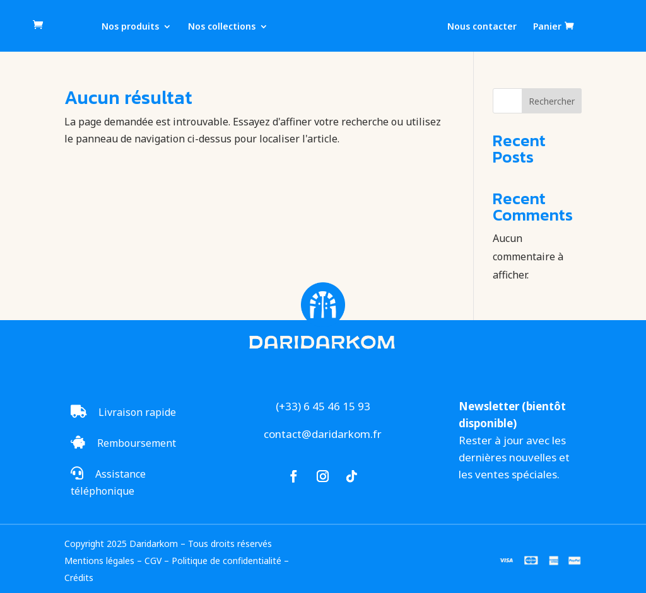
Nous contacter (482, 27)
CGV (153, 561)
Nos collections (221, 27)
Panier (547, 26)
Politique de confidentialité (226, 561)
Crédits (78, 578)
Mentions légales (99, 561)
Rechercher (552, 101)
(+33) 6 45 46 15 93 (323, 406)
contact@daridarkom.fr (323, 434)
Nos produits (130, 27)
